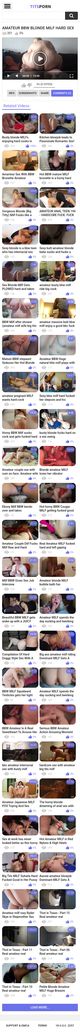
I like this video (24, 85)
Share (45, 93)
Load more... (40, 1007)
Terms (42, 1025)
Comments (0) (62, 93)
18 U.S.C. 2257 (65, 1025)
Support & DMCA (17, 1025)
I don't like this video (29, 85)
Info (12, 93)
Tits (40, 6)
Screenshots (27, 93)
